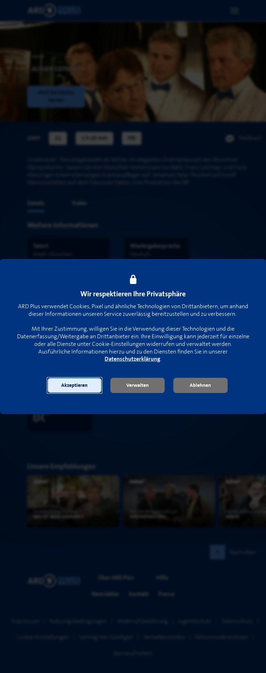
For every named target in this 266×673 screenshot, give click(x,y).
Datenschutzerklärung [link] (132, 359)
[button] (74, 385)
